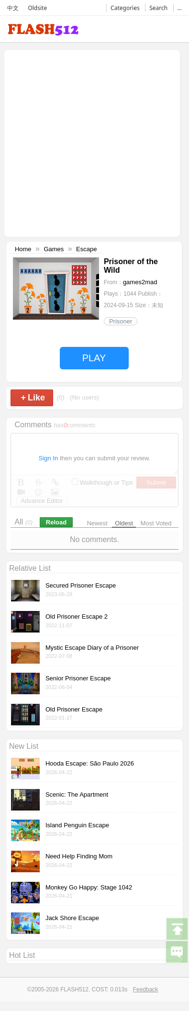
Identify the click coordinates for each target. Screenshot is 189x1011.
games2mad (140, 282)
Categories (125, 8)
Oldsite (37, 8)
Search (158, 8)
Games (54, 249)
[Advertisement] (89, 142)
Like (33, 397)
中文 (13, 8)
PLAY (94, 358)
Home (23, 249)
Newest (97, 523)
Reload (56, 522)
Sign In (48, 458)
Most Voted (156, 523)
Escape (86, 249)
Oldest (124, 523)
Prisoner (120, 321)
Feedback (145, 989)
